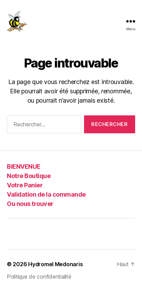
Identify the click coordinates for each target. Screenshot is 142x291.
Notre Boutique (28, 175)
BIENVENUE (23, 166)
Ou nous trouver (30, 203)
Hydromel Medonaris (55, 264)
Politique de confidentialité (39, 276)
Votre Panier (25, 185)
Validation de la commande (46, 194)
